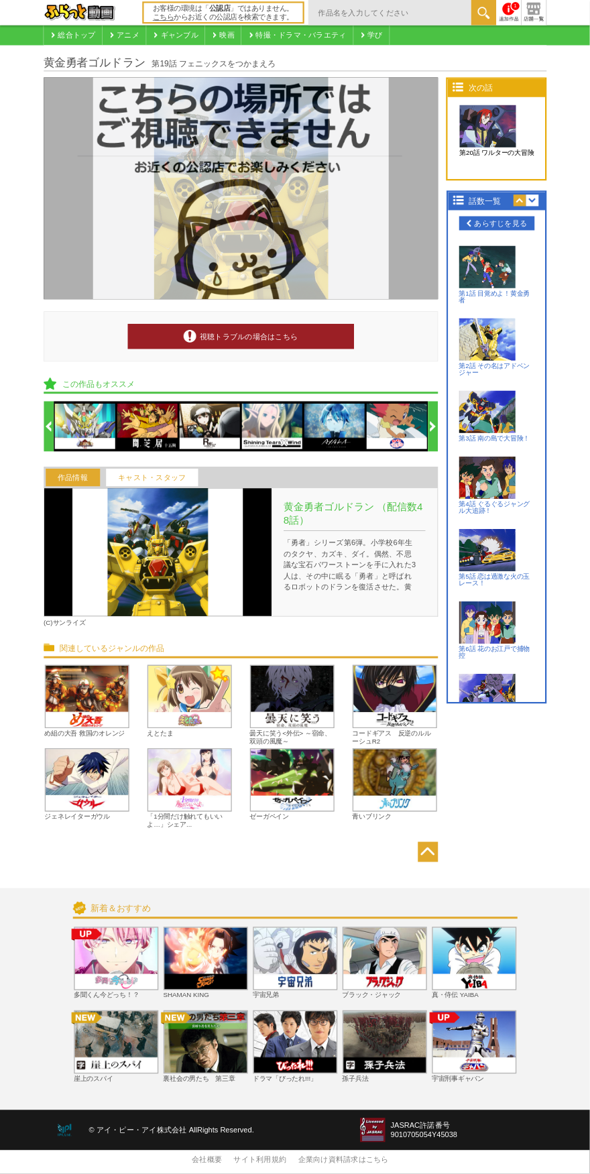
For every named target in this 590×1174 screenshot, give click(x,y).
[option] (85, 427)
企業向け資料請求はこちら (343, 1160)
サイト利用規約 (259, 1160)
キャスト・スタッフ (152, 477)
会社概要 (207, 1160)
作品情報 (73, 477)
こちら (163, 17)
